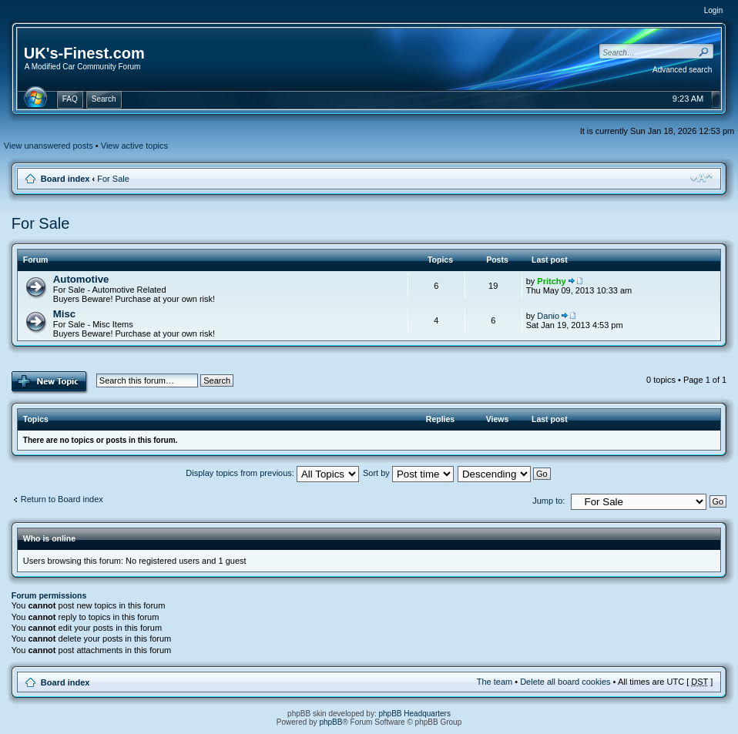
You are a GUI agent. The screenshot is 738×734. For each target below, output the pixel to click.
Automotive (81, 279)
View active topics (134, 145)
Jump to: (548, 500)
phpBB (330, 722)
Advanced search (682, 69)
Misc (64, 314)
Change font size (701, 178)
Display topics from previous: (272, 473)
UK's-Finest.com (84, 53)
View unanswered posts (48, 145)
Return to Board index (62, 499)
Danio (548, 315)
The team (494, 681)
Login (713, 10)
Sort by (408, 473)
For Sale (113, 178)
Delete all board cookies (565, 681)
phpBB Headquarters (415, 713)
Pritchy (551, 281)
